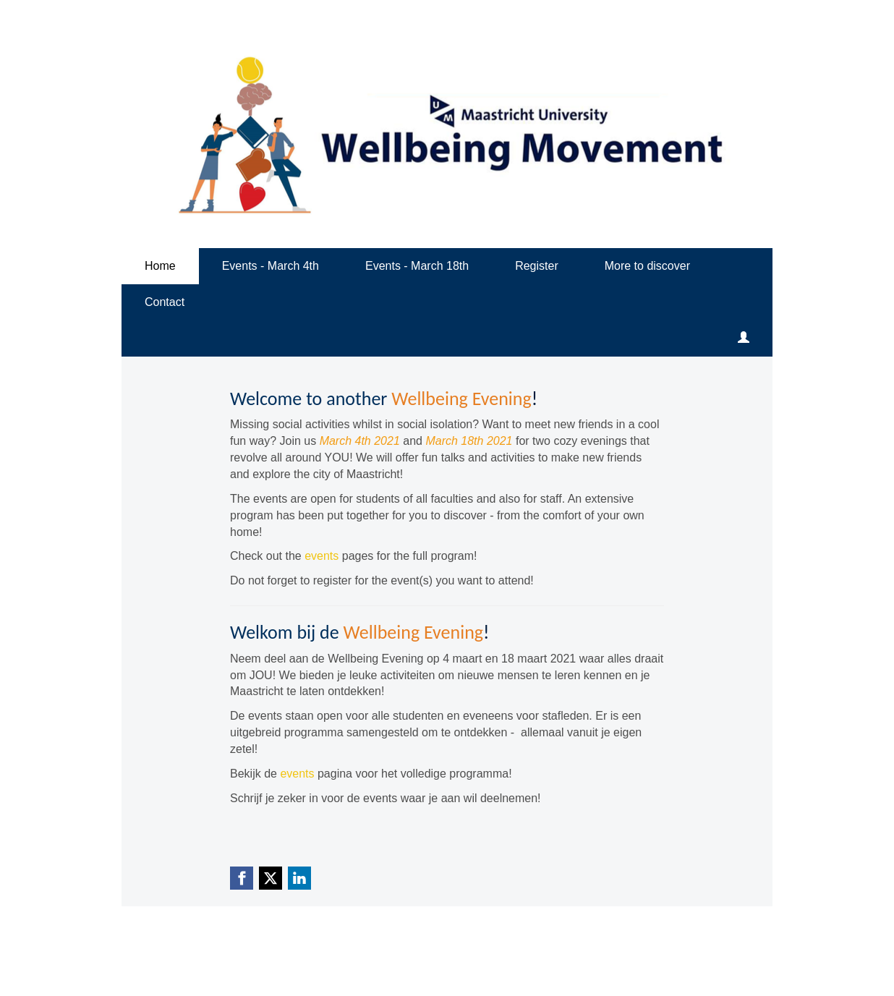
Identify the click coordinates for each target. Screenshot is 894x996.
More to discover (647, 266)
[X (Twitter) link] (270, 878)
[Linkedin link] (299, 878)
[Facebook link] (241, 878)
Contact (164, 302)
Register (536, 266)
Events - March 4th (270, 266)
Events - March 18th (417, 266)
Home (160, 266)
